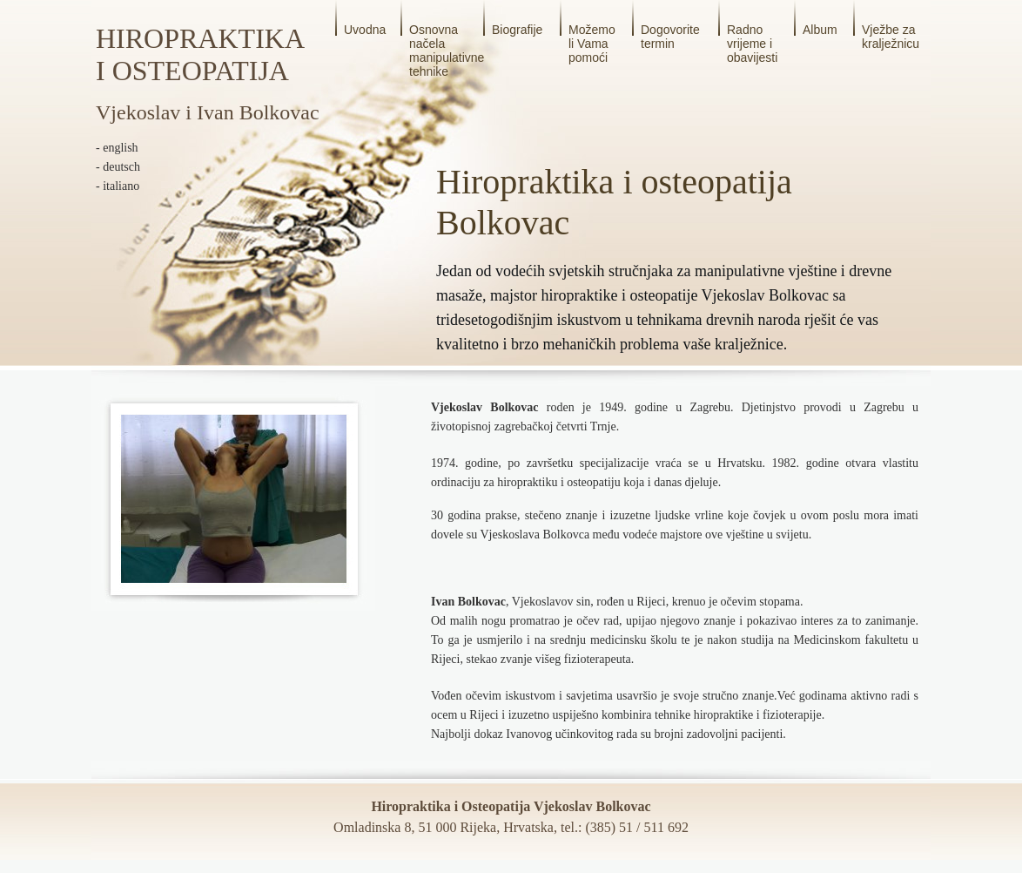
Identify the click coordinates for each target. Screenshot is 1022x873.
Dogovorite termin (670, 37)
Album (820, 30)
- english (117, 147)
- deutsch (118, 166)
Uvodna (365, 30)
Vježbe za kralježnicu (890, 37)
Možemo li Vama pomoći (591, 43)
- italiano (117, 186)
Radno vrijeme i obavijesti (752, 43)
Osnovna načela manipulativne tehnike (446, 50)
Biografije (517, 30)
